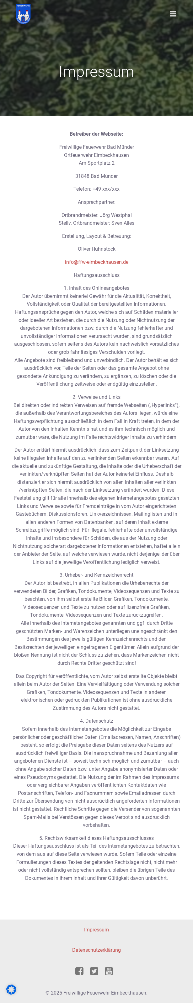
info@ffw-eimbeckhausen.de (96, 262)
